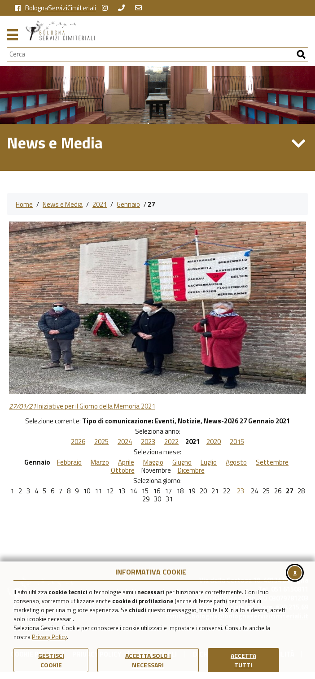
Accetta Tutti (243, 660)
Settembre (272, 462)
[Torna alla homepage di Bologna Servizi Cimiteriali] (167, 30)
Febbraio (69, 462)
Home (24, 204)
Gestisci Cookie (51, 660)
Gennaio (128, 204)
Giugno (182, 462)
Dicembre (191, 470)
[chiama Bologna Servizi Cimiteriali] (123, 8)
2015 (237, 442)
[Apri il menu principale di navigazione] (12, 33)
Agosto (236, 462)
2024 (125, 442)
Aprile (126, 462)
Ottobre (123, 470)
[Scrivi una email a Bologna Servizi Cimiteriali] (140, 8)
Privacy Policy (49, 636)
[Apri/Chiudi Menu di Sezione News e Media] (298, 143)
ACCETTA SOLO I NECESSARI (148, 660)
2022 (171, 442)
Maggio (153, 462)
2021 (99, 204)
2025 (101, 442)
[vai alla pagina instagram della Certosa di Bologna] (107, 8)
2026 (78, 442)
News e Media (63, 204)
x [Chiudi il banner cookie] (295, 572)
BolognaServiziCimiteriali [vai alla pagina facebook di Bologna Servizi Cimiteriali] (55, 8)
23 (240, 491)
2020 (213, 442)
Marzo (100, 462)
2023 (148, 442)
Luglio (209, 462)
